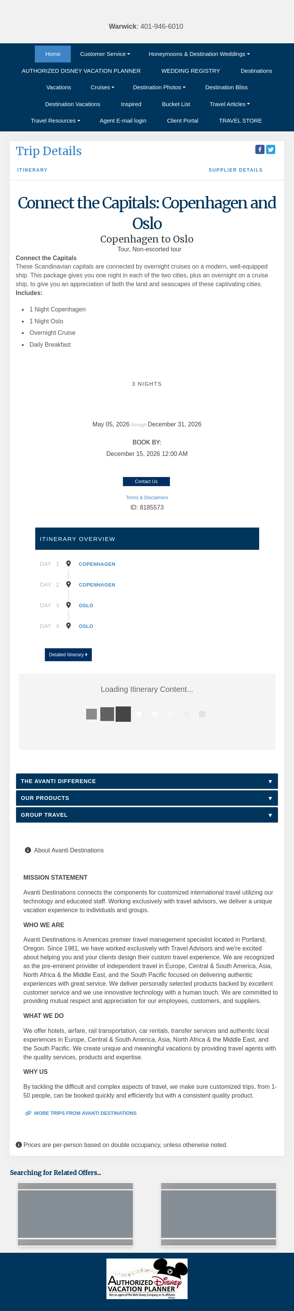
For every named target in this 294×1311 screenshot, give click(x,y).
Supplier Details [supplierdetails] (236, 170)
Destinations (257, 70)
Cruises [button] (100, 87)
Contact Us (146, 481)
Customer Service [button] (103, 54)
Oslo (86, 605)
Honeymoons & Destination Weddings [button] (197, 54)
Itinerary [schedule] (32, 170)
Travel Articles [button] (228, 104)
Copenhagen (97, 564)
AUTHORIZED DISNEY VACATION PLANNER (81, 70)
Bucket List (176, 104)
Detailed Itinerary (68, 654)
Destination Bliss (226, 87)
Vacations (58, 87)
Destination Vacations (72, 104)
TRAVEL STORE (240, 120)
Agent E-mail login (123, 120)
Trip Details (49, 151)
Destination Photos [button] (157, 87)
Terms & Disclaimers (147, 497)
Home (52, 54)
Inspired (131, 104)
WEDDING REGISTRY (191, 70)
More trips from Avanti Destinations (81, 1113)
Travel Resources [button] (53, 120)
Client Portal (182, 120)
